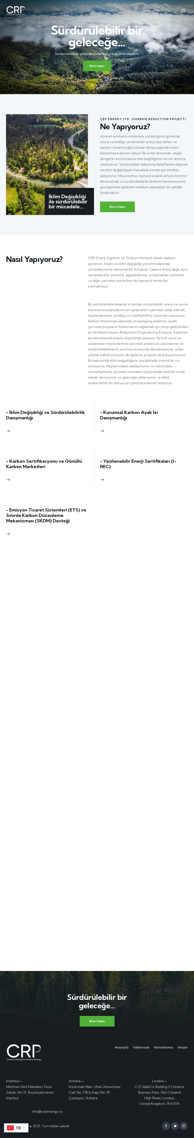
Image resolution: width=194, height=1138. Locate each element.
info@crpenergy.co (47, 1111)
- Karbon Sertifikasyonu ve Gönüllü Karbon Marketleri (44, 463)
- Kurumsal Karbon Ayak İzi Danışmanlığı (129, 415)
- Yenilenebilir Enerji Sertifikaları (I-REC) (138, 463)
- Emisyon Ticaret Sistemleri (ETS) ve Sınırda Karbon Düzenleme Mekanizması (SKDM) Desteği (46, 515)
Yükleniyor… (50, 766)
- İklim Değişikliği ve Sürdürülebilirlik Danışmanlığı (45, 415)
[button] (183, 10)
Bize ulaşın (97, 66)
